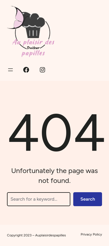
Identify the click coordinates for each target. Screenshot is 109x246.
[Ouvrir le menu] (10, 69)
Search (87, 199)
